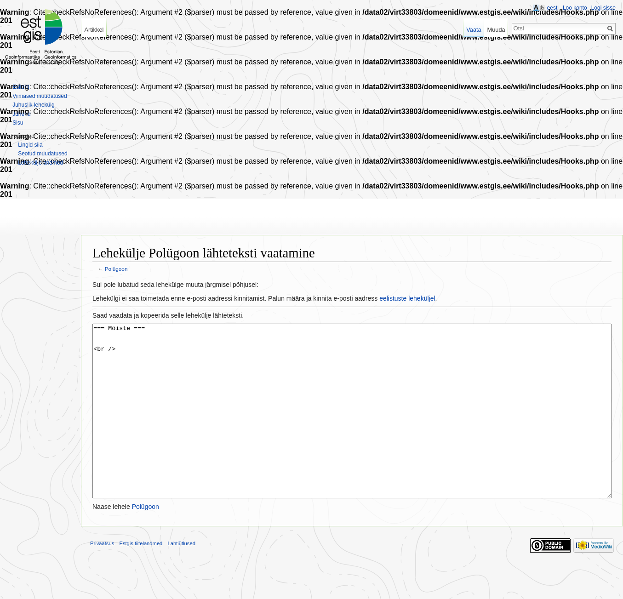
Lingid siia (30, 145)
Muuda (496, 29)
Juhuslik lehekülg (33, 105)
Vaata (473, 29)
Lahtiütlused (181, 578)
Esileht (20, 87)
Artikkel (93, 29)
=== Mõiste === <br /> (352, 428)
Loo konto (575, 8)
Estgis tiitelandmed (140, 578)
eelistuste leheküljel (407, 298)
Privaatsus (102, 578)
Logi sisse (603, 8)
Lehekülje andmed (40, 163)
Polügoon (116, 269)
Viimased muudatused (39, 96)
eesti (553, 8)
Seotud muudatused (42, 153)
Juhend (21, 114)
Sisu (17, 123)
